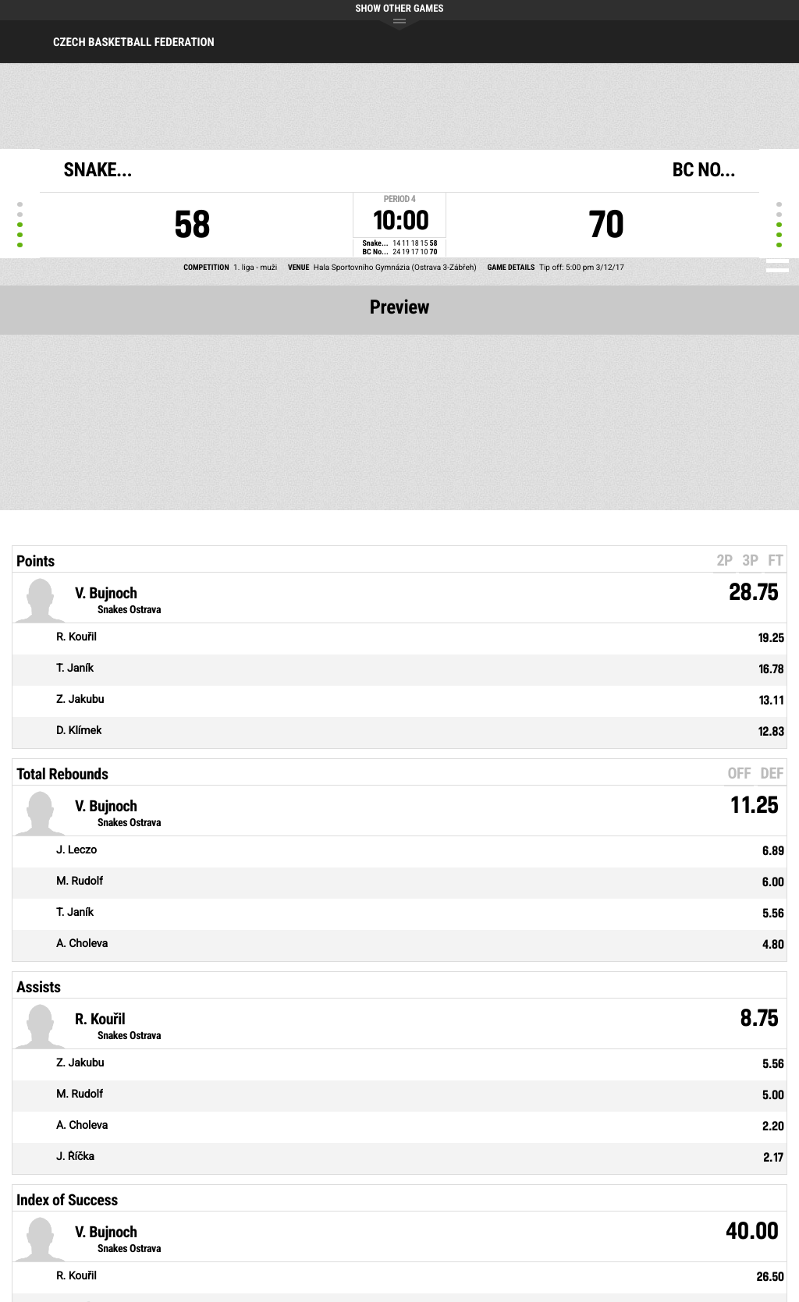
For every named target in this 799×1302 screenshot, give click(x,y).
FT (775, 560)
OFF (739, 773)
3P (750, 560)
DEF (772, 773)
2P (724, 560)
